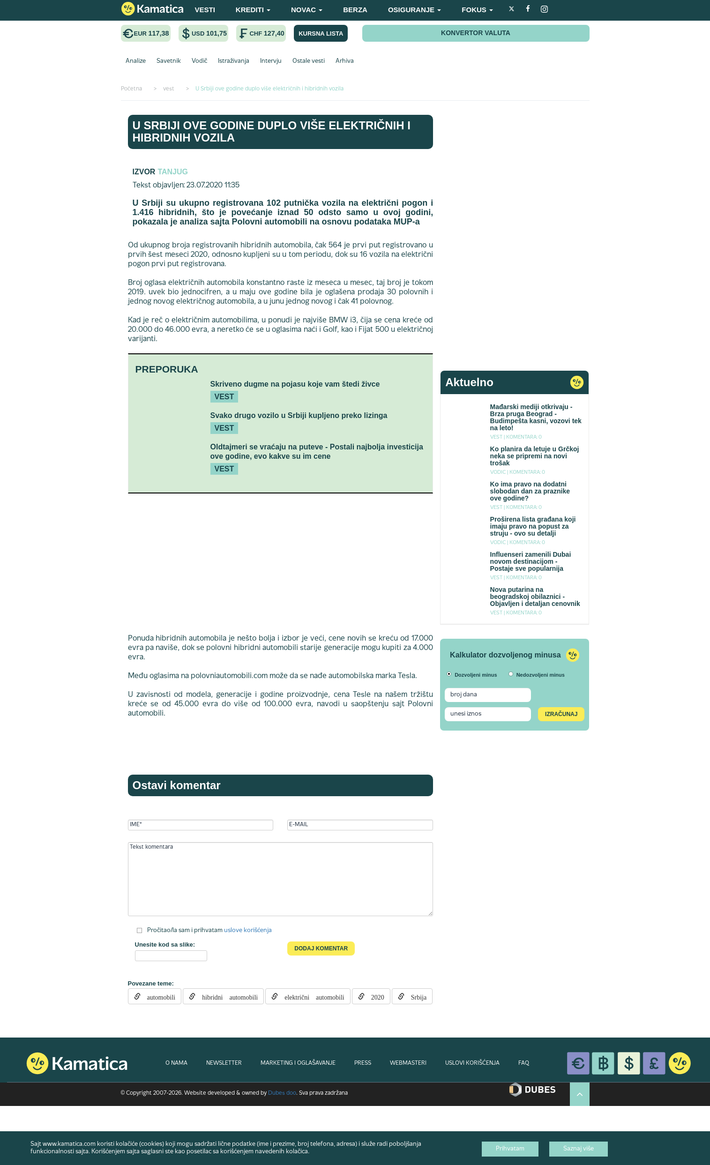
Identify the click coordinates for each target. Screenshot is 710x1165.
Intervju (271, 61)
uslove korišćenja (248, 930)
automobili (158, 996)
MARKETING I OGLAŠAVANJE (298, 1063)
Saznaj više (578, 1149)
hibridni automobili (226, 996)
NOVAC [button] (306, 10)
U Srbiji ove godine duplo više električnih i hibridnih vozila (272, 131)
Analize (136, 61)
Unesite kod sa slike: (165, 944)
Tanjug (172, 172)
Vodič (199, 61)
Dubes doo (282, 1093)
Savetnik (169, 61)
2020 (374, 996)
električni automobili (311, 996)
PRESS (362, 1063)
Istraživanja (233, 61)
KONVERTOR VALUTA (475, 33)
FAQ (523, 1063)
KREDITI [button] (253, 10)
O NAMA (176, 1063)
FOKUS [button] (477, 10)
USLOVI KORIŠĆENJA (472, 1063)
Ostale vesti (308, 61)
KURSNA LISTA (321, 33)
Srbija (415, 996)
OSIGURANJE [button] (414, 10)
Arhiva (345, 61)
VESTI (205, 10)
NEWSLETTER (224, 1063)
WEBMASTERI (408, 1063)
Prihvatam (510, 1149)
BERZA (355, 10)
